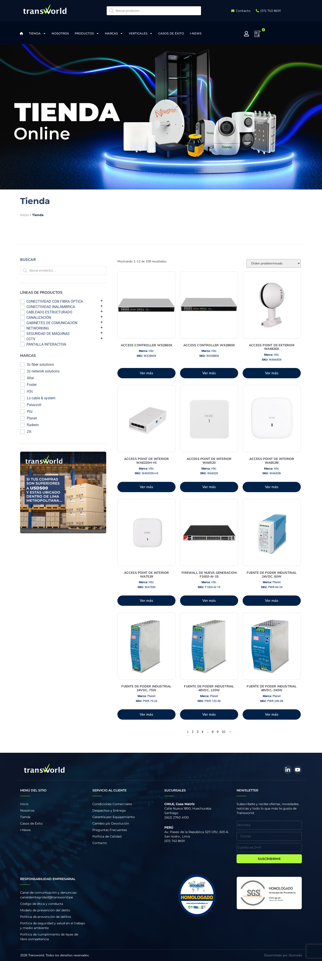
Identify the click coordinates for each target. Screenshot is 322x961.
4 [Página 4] (202, 732)
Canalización (38, 317)
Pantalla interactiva (46, 344)
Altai (30, 378)
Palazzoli (34, 405)
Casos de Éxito (171, 33)
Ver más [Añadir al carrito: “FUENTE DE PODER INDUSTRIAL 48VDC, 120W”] (209, 714)
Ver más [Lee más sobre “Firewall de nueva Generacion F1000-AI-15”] (209, 600)
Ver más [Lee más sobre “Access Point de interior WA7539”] (146, 600)
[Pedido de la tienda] (273, 263)
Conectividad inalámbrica (50, 307)
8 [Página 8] (213, 732)
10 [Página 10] (223, 732)
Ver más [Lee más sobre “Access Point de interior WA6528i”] (271, 487)
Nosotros (60, 33)
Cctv (30, 339)
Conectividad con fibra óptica (54, 301)
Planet (32, 418)
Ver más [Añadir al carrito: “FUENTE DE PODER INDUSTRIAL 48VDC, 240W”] (271, 714)
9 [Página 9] (217, 732)
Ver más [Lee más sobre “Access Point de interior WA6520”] (209, 487)
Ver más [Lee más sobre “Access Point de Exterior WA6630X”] (271, 373)
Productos (87, 33)
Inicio (24, 215)
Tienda (37, 33)
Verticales (141, 33)
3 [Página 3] (197, 732)
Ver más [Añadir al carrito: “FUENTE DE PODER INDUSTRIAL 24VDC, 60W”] (271, 600)
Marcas (114, 33)
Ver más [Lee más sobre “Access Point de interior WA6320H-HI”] (146, 487)
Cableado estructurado (49, 312)
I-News (195, 33)
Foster (32, 385)
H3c (30, 391)
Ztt (29, 431)
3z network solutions (43, 371)
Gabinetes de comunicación (51, 323)
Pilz (30, 411)
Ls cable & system (41, 398)
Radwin (33, 425)
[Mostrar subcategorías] (101, 300)
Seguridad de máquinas (48, 334)
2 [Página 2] (192, 732)
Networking (37, 328)
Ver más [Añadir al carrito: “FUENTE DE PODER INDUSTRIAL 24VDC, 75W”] (146, 714)
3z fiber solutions (40, 364)
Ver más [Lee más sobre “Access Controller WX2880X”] (209, 373)
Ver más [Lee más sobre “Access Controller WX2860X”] (146, 373)
